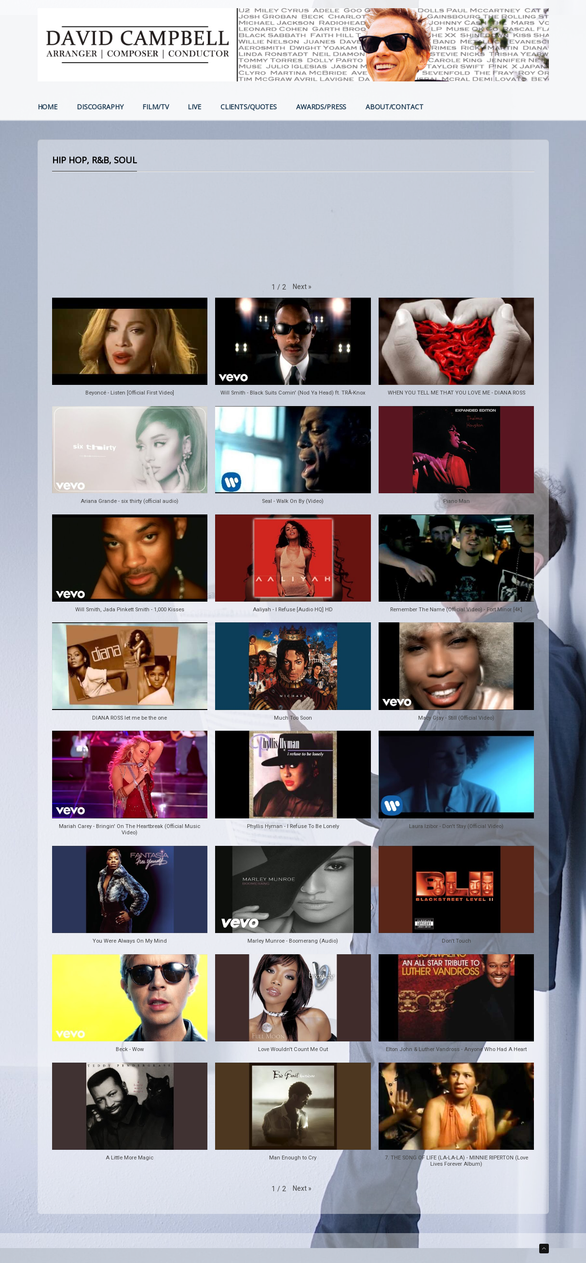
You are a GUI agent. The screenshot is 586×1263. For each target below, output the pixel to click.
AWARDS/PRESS (321, 107)
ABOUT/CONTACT (394, 107)
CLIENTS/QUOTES (248, 107)
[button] (302, 286)
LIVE (194, 107)
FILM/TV (155, 107)
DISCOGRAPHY (100, 107)
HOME (47, 107)
